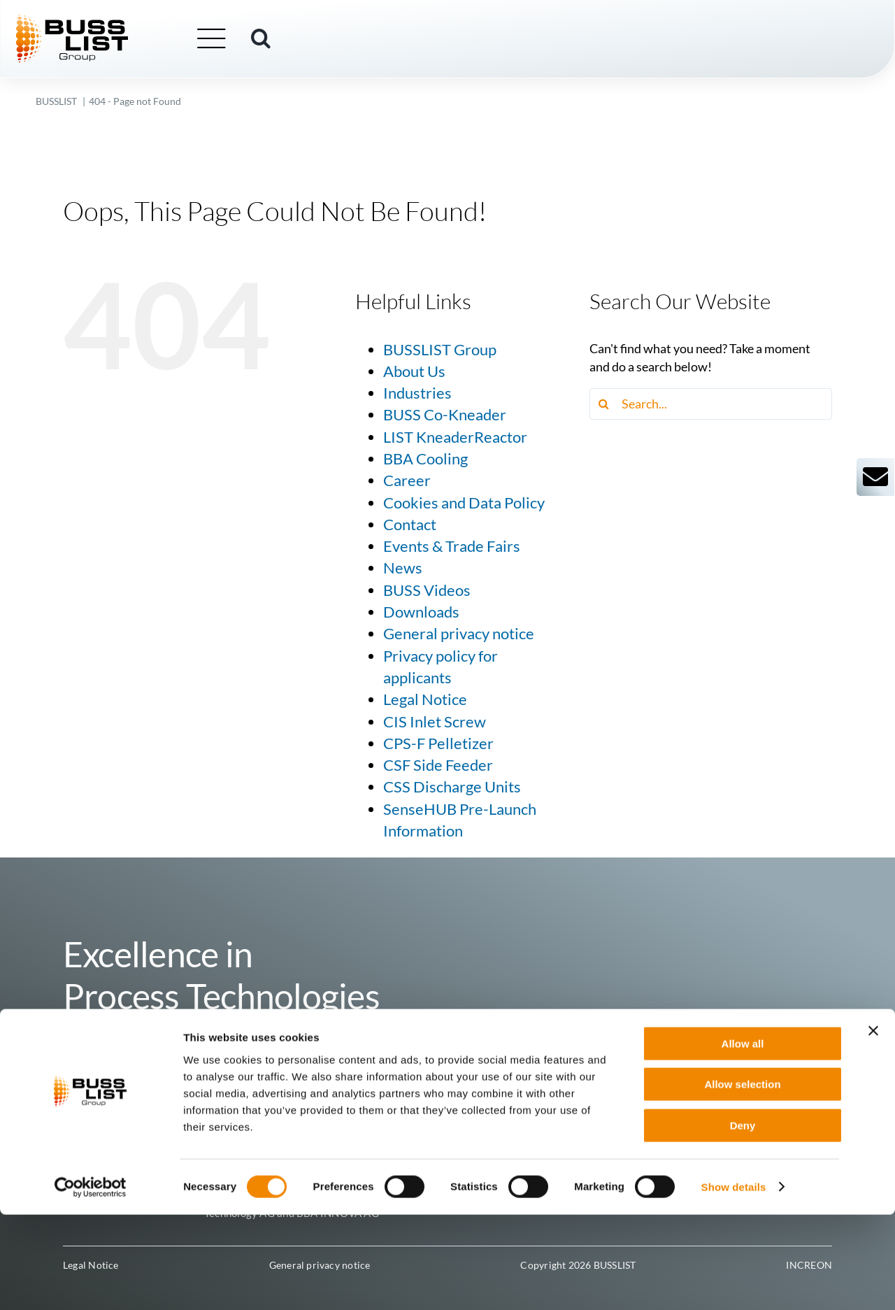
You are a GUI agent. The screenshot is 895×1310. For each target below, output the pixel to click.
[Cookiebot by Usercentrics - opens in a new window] (90, 1282)
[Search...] (710, 404)
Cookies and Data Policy (464, 503)
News (402, 568)
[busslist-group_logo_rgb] (92, 21)
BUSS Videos (427, 590)
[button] (281, 40)
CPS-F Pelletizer (438, 743)
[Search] (605, 404)
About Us (414, 371)
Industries (417, 393)
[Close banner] (873, 1126)
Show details (733, 1282)
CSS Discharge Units (452, 787)
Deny (743, 1221)
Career (407, 480)
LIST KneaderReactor (455, 437)
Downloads (421, 612)
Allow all (743, 1139)
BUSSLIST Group (439, 350)
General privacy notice (458, 634)
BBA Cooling (425, 459)
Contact (409, 524)
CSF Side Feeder (438, 765)
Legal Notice (425, 699)
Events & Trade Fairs (451, 546)
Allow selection (742, 1180)
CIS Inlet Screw (434, 722)
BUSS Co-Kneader (444, 415)
